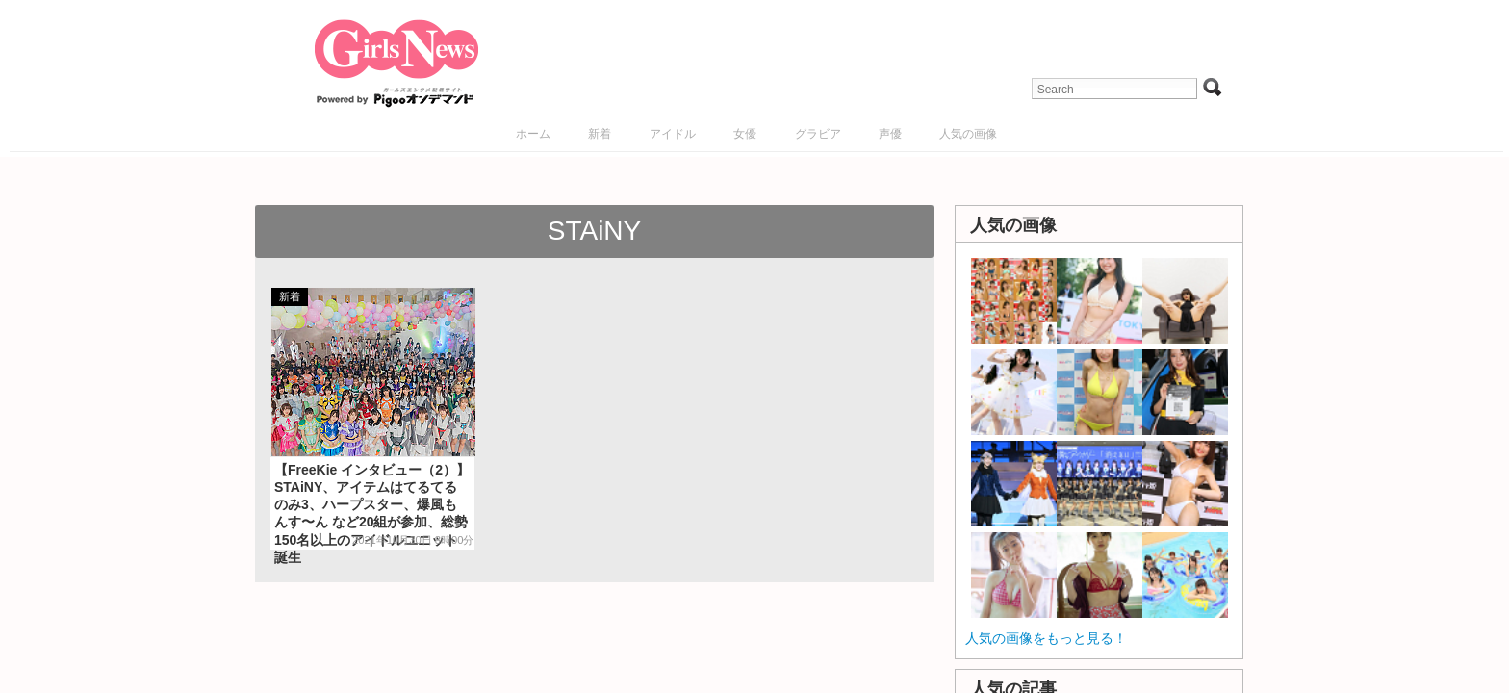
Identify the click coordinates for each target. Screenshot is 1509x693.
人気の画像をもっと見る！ (1046, 638)
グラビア (818, 134)
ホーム (533, 134)
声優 (890, 134)
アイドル (673, 134)
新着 (599, 134)
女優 (744, 134)
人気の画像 (968, 134)
